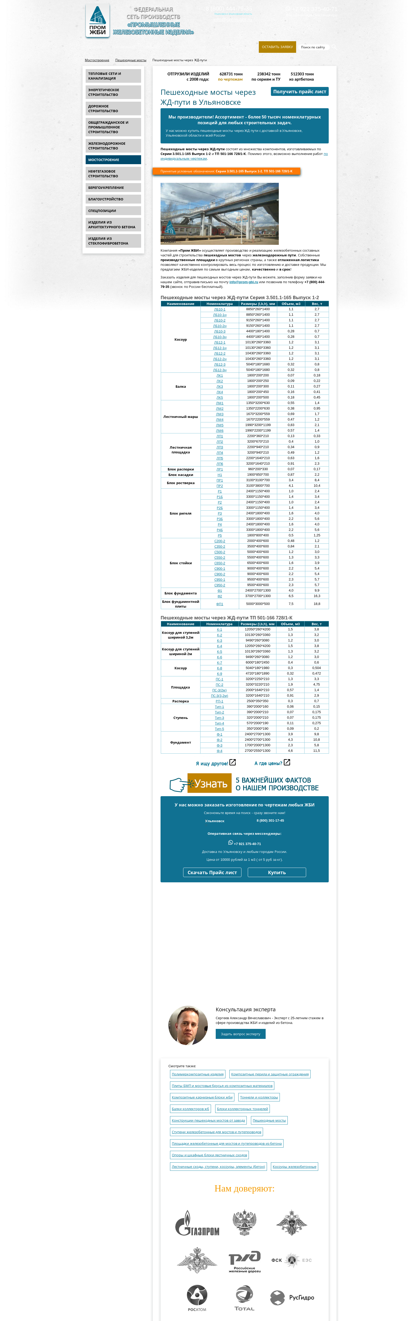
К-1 (219, 629)
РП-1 (219, 701)
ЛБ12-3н (219, 370)
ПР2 (220, 486)
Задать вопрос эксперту (240, 1034)
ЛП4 (220, 453)
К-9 (219, 674)
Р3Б (220, 519)
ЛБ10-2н (219, 326)
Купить (277, 872)
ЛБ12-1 (219, 342)
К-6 (219, 657)
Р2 (220, 502)
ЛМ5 (219, 425)
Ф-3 (220, 745)
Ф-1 (220, 734)
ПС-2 (219, 685)
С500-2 (219, 552)
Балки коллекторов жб (190, 1109)
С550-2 (219, 558)
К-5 (219, 652)
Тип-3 (219, 718)
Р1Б (220, 497)
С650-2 (219, 563)
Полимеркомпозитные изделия (198, 1074)
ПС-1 (219, 679)
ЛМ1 (219, 403)
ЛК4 (220, 392)
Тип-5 (219, 729)
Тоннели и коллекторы (259, 1097)
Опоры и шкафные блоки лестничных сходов (209, 1155)
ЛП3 (220, 447)
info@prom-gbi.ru (232, 19)
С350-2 (219, 546)
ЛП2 (220, 442)
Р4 (220, 524)
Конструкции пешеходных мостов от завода (208, 1120)
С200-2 (219, 541)
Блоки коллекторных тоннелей (242, 1109)
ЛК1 (220, 375)
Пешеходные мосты (130, 60)
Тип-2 (219, 712)
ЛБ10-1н (219, 315)
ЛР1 (220, 469)
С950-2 (219, 585)
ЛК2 (220, 381)
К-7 (219, 663)
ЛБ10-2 (219, 320)
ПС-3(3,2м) (219, 696)
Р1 (220, 491)
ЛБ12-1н (219, 348)
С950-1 (219, 580)
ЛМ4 (219, 420)
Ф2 (220, 596)
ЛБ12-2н (219, 359)
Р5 (220, 535)
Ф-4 (220, 751)
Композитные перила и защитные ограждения (269, 1074)
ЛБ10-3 (219, 331)
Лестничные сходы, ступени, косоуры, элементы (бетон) (218, 1167)
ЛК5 (220, 398)
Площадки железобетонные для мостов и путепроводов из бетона (227, 1144)
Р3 (220, 513)
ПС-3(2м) (219, 690)
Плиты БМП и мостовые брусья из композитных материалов (222, 1086)
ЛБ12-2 (219, 353)
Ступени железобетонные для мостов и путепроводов (216, 1132)
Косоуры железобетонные (294, 1167)
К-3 (219, 641)
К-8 (219, 668)
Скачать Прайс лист (212, 872)
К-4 (219, 646)
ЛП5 (220, 458)
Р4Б (220, 530)
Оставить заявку (277, 47)
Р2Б (220, 508)
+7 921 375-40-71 (312, 9)
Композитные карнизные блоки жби (202, 1097)
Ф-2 (220, 740)
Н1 (220, 475)
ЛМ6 (219, 431)
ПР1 (220, 480)
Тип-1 (219, 707)
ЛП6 (220, 464)
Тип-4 (219, 723)
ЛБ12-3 (219, 364)
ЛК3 (220, 386)
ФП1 (219, 604)
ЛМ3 (219, 414)
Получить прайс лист (299, 91)
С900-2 (219, 574)
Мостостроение (97, 60)
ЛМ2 (219, 409)
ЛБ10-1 (219, 309)
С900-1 (219, 569)
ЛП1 (220, 436)
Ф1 (220, 591)
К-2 (219, 635)
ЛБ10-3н (219, 337)
